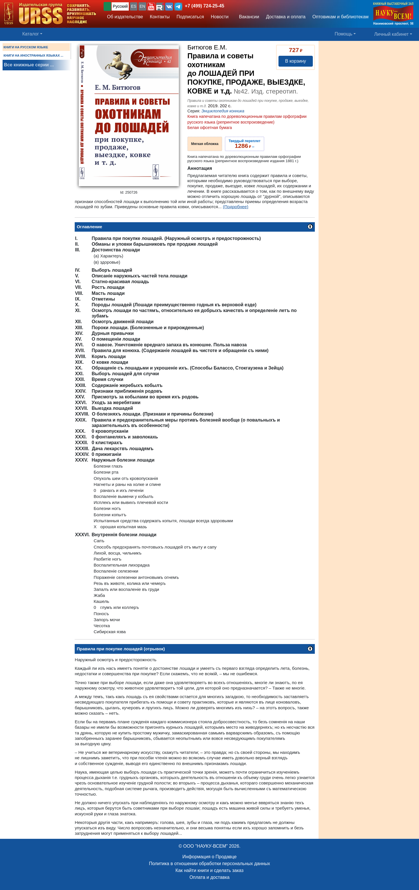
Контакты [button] (160, 16)
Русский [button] (120, 6)
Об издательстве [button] (125, 16)
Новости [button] (220, 16)
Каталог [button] (30, 33)
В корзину (295, 61)
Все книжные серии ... (29, 64)
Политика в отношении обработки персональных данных (209, 863)
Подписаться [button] (190, 16)
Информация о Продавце (209, 856)
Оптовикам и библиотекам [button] (341, 16)
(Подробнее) (235, 206)
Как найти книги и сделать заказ (209, 870)
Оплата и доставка (209, 877)
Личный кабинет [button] (391, 34)
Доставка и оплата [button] (285, 16)
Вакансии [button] (247, 16)
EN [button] (142, 6)
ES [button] (134, 6)
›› (244, 144)
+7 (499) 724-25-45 (204, 5)
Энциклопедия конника (222, 111)
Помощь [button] (343, 33)
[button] (151, 7)
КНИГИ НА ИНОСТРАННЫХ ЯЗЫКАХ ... (33, 55)
